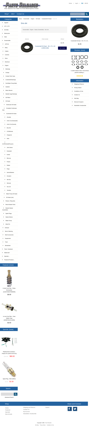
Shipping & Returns (78, 84)
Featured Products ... (8, 259)
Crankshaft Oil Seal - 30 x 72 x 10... (80, 40)
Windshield (6, 245)
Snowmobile (26, 18)
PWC (4, 37)
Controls (5, 54)
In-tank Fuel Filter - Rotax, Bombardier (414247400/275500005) (9, 289)
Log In (76, 3)
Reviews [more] (80, 50)
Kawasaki (7, 151)
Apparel (5, 22)
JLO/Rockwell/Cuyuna (7, 143)
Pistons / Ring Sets (8, 201)
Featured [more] (8, 265)
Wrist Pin (6, 224)
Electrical (6, 61)
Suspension (6, 238)
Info (12, 14)
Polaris (6, 161)
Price (62, 39)
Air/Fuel (5, 44)
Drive (5, 58)
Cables (5, 51)
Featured (7, 410)
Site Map (75, 98)
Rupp (6, 168)
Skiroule (6, 183)
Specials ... (6, 256)
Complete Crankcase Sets (9, 109)
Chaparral (7, 135)
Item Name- (45, 39)
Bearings (6, 69)
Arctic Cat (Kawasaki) (10, 120)
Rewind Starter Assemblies (7, 209)
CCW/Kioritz (7, 131)
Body (5, 47)
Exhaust (5, 227)
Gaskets (6, 86)
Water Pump (7, 220)
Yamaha (6, 190)
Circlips (5, 72)
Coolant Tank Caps (8, 76)
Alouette (6, 117)
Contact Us (20, 14)
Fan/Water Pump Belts (9, 83)
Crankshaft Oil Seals (46, 18)
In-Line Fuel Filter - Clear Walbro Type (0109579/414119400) (9, 318)
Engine (32, 18)
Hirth (5, 138)
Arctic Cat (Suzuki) (9, 124)
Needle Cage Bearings (9, 94)
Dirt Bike (5, 29)
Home (70, 3)
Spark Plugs (7, 213)
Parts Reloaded (48, 422)
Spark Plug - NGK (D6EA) (9, 378)
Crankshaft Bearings (9, 79)
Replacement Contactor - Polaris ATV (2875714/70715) (9, 352)
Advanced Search (9, 397)
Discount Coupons (77, 102)
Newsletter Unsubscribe (79, 105)
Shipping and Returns (29, 407)
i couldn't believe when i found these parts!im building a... (80, 71)
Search (8, 388)
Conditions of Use (77, 91)
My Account (26, 411)
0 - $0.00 (84, 3)
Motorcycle (6, 33)
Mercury (6, 158)
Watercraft (5, 252)
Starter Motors (7, 217)
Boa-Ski (6, 127)
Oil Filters (6, 97)
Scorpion (6, 176)
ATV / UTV (6, 26)
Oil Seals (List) (7, 197)
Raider (6, 165)
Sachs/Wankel (8, 172)
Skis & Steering (7, 231)
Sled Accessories (7, 234)
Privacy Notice (76, 87)
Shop (6, 14)
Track (5, 242)
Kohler (6, 154)
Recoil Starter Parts (8, 204)
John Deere (7, 147)
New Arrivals (8, 414)
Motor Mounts (7, 90)
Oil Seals (38, 18)
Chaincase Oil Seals (9, 104)
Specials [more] (8, 329)
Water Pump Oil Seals (9, 193)
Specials (7, 412)
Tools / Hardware (7, 249)
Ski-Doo (6, 179)
